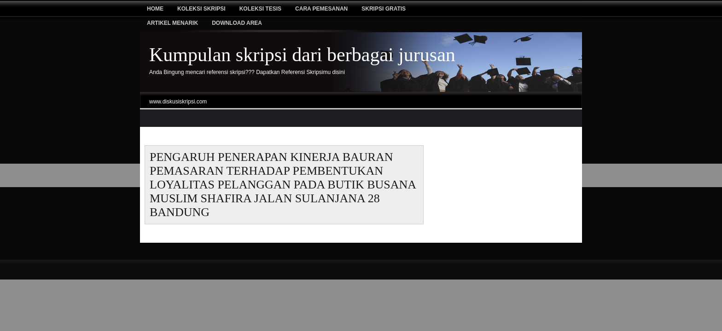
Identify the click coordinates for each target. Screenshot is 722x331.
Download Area (237, 23)
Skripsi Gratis (383, 9)
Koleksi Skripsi (201, 9)
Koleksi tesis (260, 9)
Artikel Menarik (172, 23)
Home (155, 9)
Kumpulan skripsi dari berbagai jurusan (302, 54)
